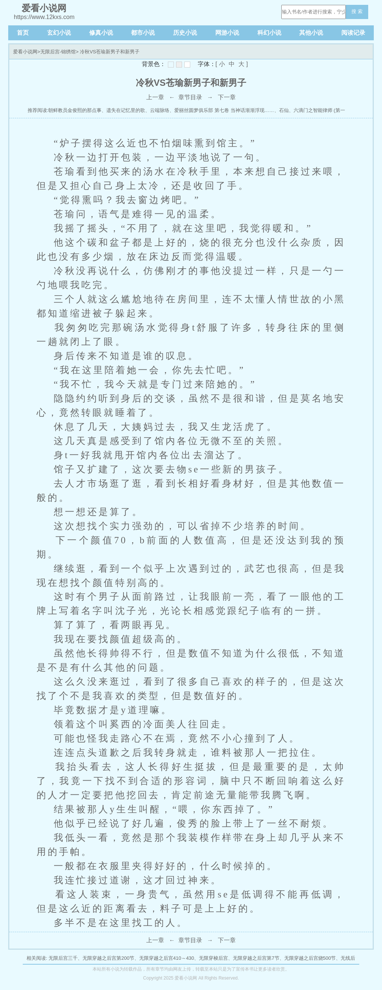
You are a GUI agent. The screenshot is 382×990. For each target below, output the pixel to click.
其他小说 (311, 32)
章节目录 (190, 97)
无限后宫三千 (63, 958)
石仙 (284, 110)
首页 (23, 32)
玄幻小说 (59, 32)
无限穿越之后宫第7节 (256, 958)
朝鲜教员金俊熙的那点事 (74, 110)
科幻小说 (269, 32)
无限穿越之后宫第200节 (108, 958)
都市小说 (143, 32)
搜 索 (357, 11)
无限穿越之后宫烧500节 (310, 958)
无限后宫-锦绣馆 (58, 51)
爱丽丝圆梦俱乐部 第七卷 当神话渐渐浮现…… (224, 110)
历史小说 (185, 32)
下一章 (227, 97)
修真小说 (101, 32)
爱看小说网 (25, 51)
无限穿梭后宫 (213, 958)
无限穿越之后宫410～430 (166, 958)
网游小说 (227, 32)
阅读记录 (353, 32)
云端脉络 (159, 110)
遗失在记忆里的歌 (125, 110)
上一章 (155, 97)
